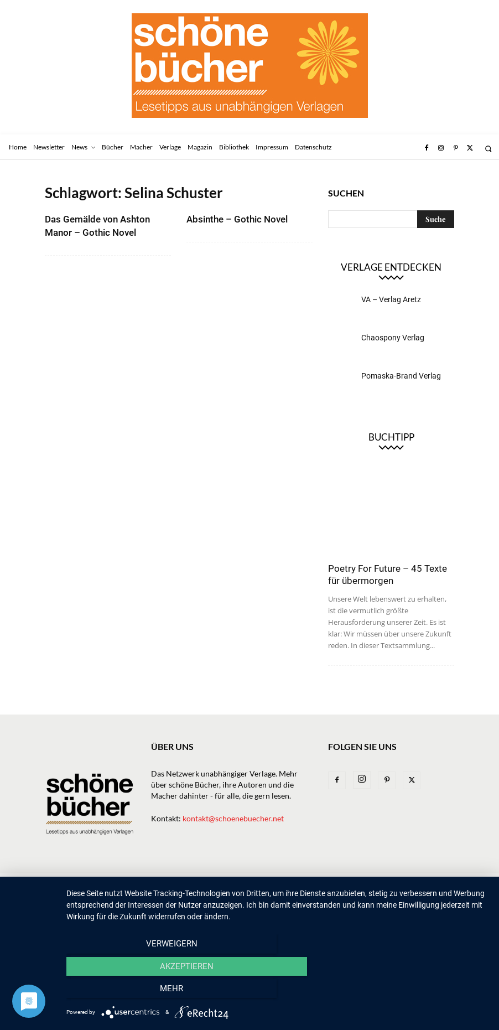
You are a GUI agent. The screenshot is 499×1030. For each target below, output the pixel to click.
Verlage (211, 883)
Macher (251, 883)
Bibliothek (338, 883)
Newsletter (97, 883)
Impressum (388, 883)
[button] (488, 148)
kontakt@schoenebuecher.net (233, 818)
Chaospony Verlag (392, 337)
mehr (424, 992)
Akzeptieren (277, 992)
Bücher (172, 883)
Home (55, 883)
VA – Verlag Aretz (391, 299)
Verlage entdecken (391, 267)
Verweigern (129, 992)
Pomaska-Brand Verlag (401, 375)
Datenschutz (68, 895)
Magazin (293, 883)
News (138, 883)
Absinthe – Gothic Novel (237, 219)
